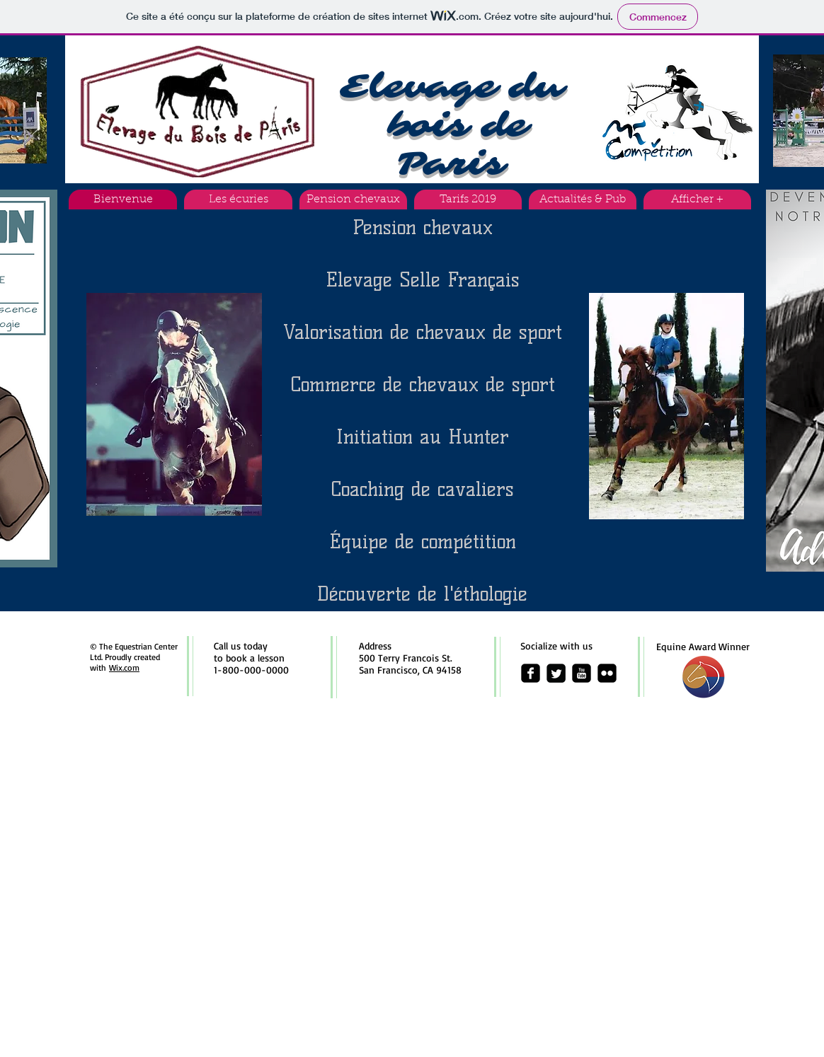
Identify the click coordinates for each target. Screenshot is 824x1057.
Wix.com (124, 667)
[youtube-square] (581, 673)
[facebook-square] (530, 673)
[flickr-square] (607, 673)
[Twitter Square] (556, 673)
